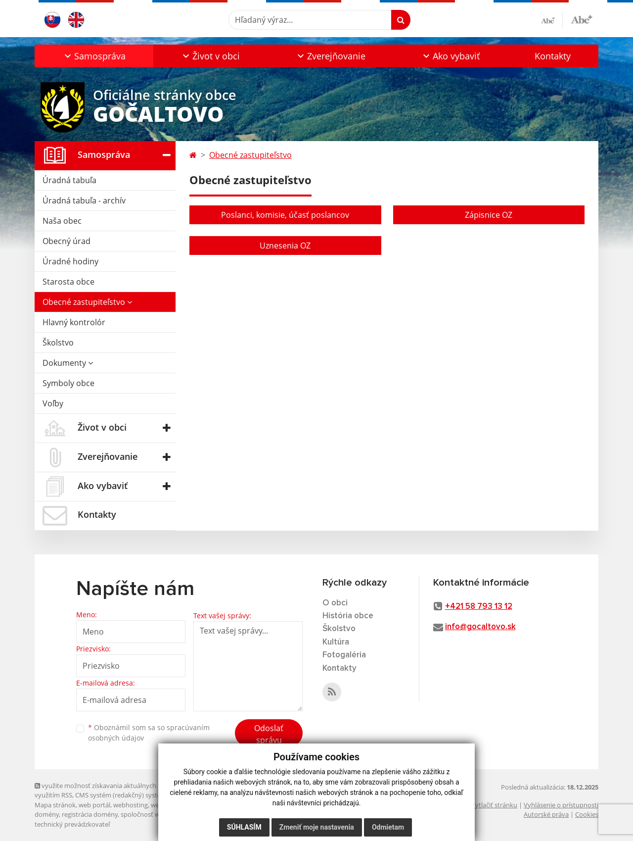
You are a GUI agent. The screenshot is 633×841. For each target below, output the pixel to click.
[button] (94, 56)
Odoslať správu (268, 734)
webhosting (130, 804)
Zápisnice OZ (488, 214)
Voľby (53, 403)
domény (47, 814)
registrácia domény (90, 814)
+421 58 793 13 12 (478, 606)
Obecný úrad (66, 241)
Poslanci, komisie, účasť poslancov (285, 214)
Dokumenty (68, 362)
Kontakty (553, 56)
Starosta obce (68, 281)
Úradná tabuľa (69, 180)
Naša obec (62, 220)
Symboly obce (68, 383)
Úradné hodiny (70, 261)
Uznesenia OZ (285, 245)
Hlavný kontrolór (74, 322)
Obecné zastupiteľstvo (87, 302)
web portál (94, 804)
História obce (347, 616)
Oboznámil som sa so (149, 732)
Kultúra (335, 642)
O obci (335, 603)
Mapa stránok (55, 804)
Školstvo (58, 342)
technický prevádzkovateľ (72, 824)
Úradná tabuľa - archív (84, 200)
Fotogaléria (344, 655)
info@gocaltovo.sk (480, 627)
